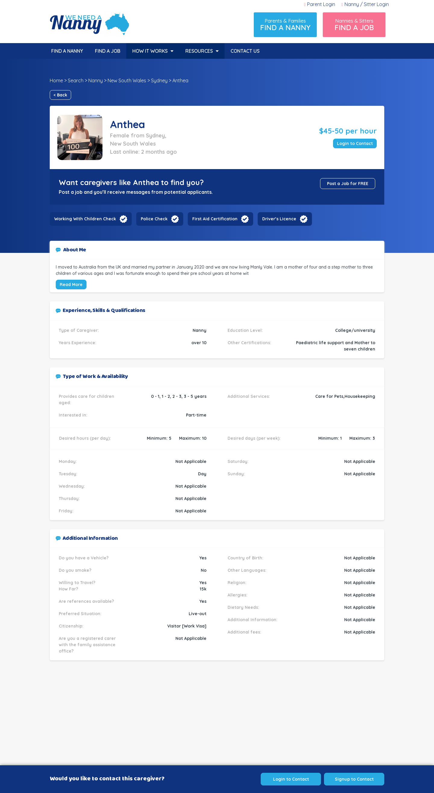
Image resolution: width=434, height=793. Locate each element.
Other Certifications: (249, 342)
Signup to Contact (354, 779)
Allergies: (237, 595)
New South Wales (127, 80)
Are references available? (86, 601)
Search (75, 80)
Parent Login (319, 4)
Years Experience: (77, 342)
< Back (60, 95)
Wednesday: (72, 486)
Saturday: (238, 461)
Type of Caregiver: (79, 330)
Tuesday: (68, 474)
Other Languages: (247, 570)
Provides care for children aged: (86, 399)
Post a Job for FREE (347, 183)
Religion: (237, 582)
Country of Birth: (245, 558)
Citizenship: (71, 626)
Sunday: (236, 474)
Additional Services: (249, 396)
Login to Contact (355, 143)
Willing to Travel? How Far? (77, 586)
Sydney (159, 80)
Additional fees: (244, 632)
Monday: (68, 461)
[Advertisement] (217, 723)
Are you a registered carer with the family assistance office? (87, 645)
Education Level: (245, 330)
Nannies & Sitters (354, 25)
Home (56, 80)
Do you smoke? (75, 570)
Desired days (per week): (254, 438)
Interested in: (73, 415)
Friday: (66, 511)
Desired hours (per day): (85, 438)
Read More (71, 284)
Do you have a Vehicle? (83, 558)
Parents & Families (285, 25)
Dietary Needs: (243, 607)
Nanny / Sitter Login (365, 4)
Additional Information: (253, 619)
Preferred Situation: (80, 613)
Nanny (95, 80)
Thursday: (69, 498)
